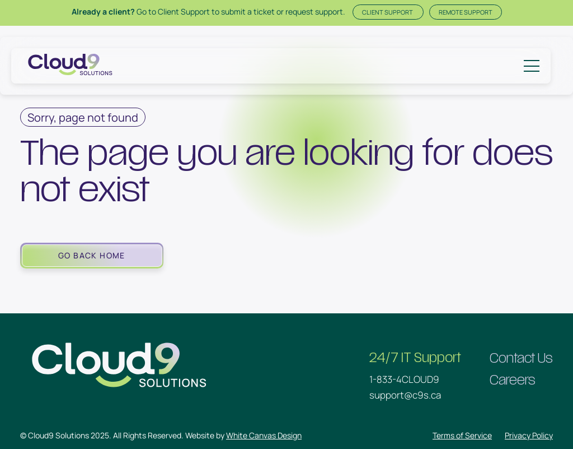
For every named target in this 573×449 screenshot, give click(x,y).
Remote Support (465, 12)
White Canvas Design (264, 435)
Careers (513, 380)
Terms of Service (462, 435)
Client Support (388, 12)
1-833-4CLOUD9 (404, 379)
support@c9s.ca (405, 394)
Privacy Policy (529, 435)
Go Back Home (91, 255)
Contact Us (521, 358)
